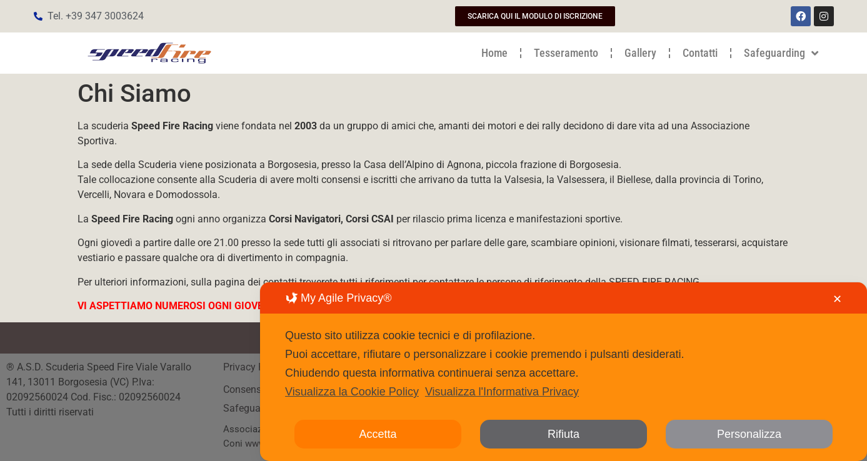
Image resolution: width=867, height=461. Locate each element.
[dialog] (563, 371)
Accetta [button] (378, 434)
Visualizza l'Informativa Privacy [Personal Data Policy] (502, 391)
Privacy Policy (255, 367)
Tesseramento (566, 52)
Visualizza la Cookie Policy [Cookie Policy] (352, 391)
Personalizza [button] (749, 434)
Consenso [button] (245, 389)
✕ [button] (837, 299)
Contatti (700, 52)
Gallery (640, 52)
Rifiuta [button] (563, 434)
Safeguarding (781, 53)
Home (494, 52)
